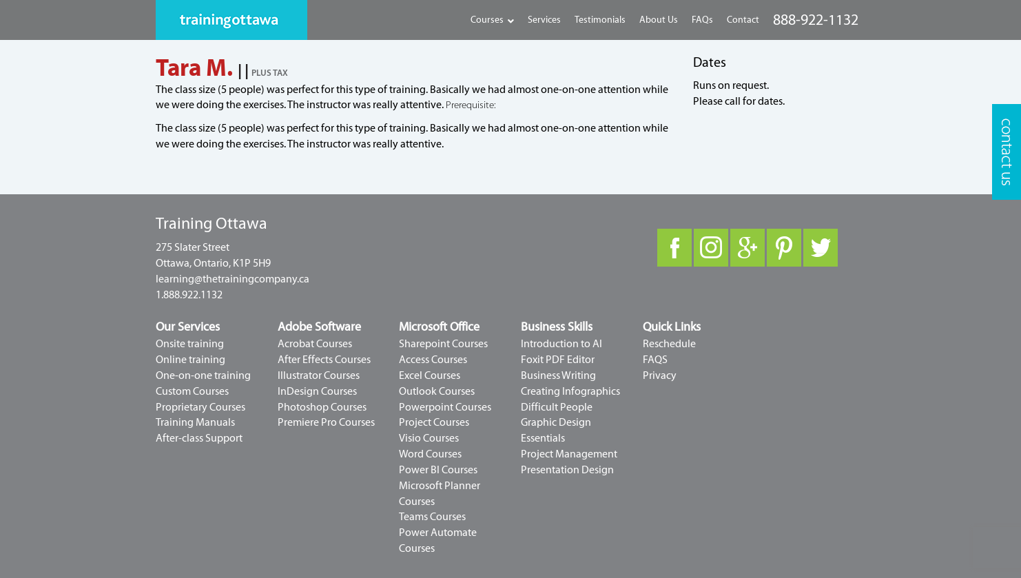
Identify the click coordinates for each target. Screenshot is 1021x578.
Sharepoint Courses (443, 344)
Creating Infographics (570, 391)
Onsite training (190, 344)
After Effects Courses (324, 359)
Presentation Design (567, 470)
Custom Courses (192, 391)
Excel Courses (429, 375)
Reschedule (669, 344)
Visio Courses (429, 438)
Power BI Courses (438, 470)
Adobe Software (319, 327)
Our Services (188, 327)
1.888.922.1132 (189, 295)
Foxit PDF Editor (558, 359)
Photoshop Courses (322, 407)
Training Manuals (195, 422)
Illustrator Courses (319, 375)
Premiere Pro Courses (326, 422)
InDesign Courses (317, 391)
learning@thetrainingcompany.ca (232, 279)
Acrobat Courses (315, 344)
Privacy (660, 375)
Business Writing (558, 375)
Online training (190, 359)
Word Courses (430, 454)
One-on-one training (203, 375)
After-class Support (199, 438)
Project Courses (434, 422)
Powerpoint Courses (445, 407)
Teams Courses (432, 516)
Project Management (569, 454)
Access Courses (433, 359)
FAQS (655, 359)
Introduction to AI (561, 344)
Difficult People (556, 407)
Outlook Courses (437, 391)
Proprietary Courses (200, 407)
